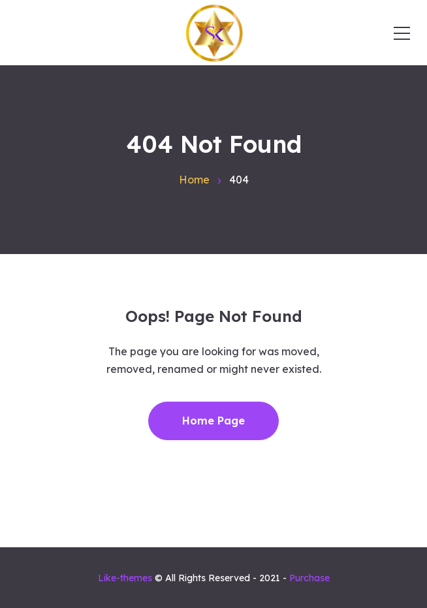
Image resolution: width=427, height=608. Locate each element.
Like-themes (125, 578)
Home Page (213, 420)
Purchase (309, 578)
